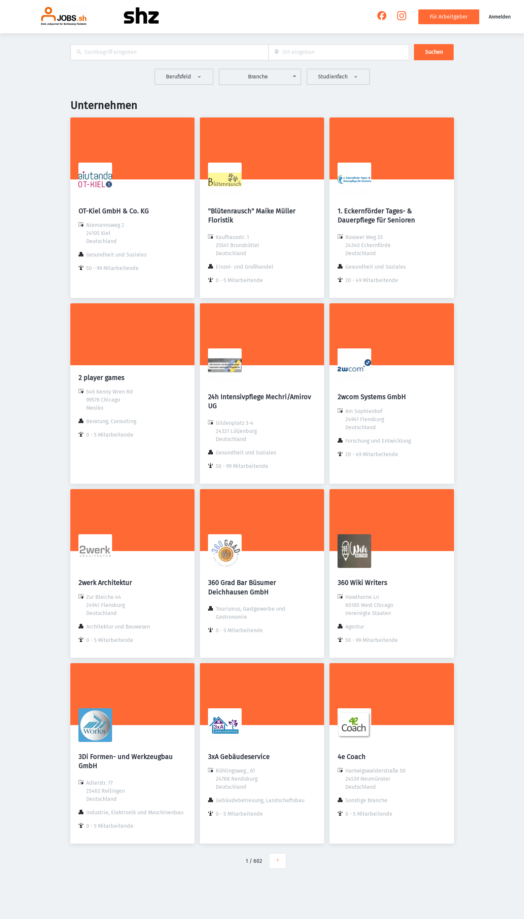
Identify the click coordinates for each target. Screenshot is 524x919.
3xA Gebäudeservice (239, 757)
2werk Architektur (105, 583)
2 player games (101, 378)
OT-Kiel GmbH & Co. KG (113, 211)
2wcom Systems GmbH (372, 397)
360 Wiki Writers (362, 583)
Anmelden (500, 17)
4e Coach (351, 757)
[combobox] (169, 52)
